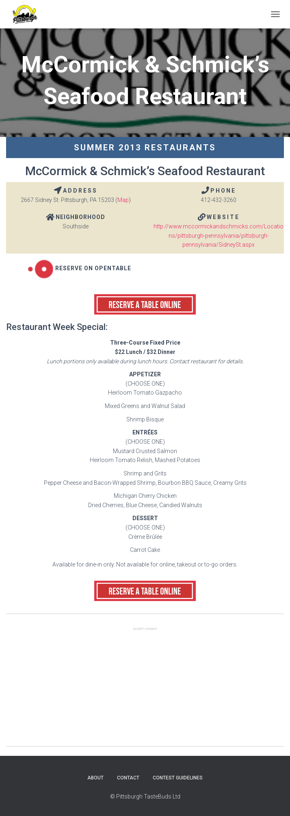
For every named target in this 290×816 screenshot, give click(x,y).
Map (123, 200)
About (95, 778)
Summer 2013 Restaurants (145, 147)
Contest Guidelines (178, 778)
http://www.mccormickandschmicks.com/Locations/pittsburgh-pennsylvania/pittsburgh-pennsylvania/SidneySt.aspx (219, 235)
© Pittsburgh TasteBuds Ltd (145, 796)
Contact (128, 778)
